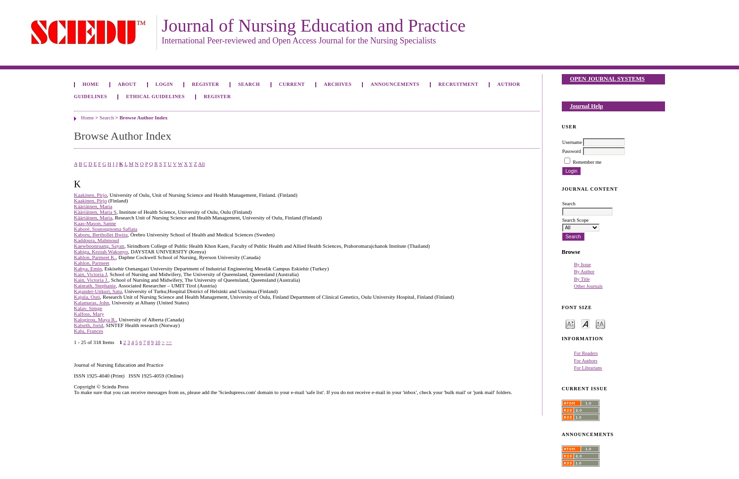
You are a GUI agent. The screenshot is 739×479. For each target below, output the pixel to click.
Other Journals (588, 286)
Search (249, 84)
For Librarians (588, 367)
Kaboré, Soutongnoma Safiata (106, 229)
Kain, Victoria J (90, 274)
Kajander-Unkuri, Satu (98, 291)
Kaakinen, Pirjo (90, 195)
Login (164, 84)
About (127, 84)
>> (169, 342)
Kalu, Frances (88, 331)
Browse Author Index (143, 117)
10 (157, 342)
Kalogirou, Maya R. (95, 319)
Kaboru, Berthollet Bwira (101, 234)
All (201, 164)
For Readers (586, 353)
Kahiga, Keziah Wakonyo (101, 251)
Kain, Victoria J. (91, 280)
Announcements (394, 84)
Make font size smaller (570, 323)
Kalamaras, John (91, 302)
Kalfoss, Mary (89, 314)
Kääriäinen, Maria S (95, 212)
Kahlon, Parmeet (91, 263)
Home (90, 84)
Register (205, 84)
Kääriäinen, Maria (93, 206)
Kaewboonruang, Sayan (99, 246)
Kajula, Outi (87, 297)
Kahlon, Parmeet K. (95, 257)
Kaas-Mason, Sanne (95, 223)
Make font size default (585, 323)
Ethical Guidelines (155, 96)
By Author (584, 271)
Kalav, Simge (88, 308)
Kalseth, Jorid (88, 325)
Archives (338, 84)
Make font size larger (600, 323)
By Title (582, 279)
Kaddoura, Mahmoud (96, 240)
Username (572, 142)
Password (571, 151)
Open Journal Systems (607, 79)
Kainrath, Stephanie (95, 285)
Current (292, 84)
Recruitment (458, 84)
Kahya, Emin (88, 268)
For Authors (586, 360)
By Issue (582, 264)
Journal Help (586, 106)
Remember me (587, 162)
